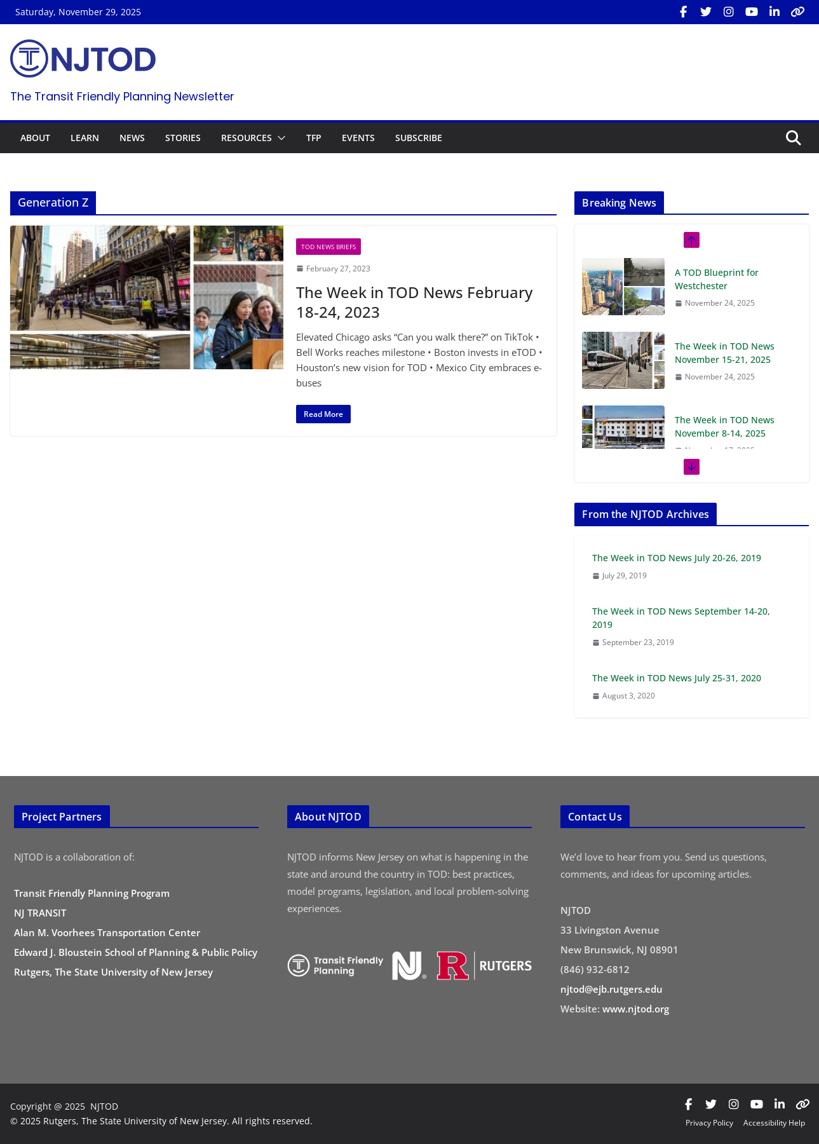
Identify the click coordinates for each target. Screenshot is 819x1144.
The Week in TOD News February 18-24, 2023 (414, 302)
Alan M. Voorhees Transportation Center (107, 932)
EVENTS (358, 138)
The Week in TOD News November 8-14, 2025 (725, 426)
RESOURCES (246, 138)
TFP (314, 138)
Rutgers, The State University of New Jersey (113, 971)
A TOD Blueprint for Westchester (717, 279)
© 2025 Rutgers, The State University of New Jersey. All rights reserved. (161, 1121)
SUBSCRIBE (418, 138)
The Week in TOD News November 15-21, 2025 (725, 352)
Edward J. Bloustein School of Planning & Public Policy (135, 952)
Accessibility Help (774, 1122)
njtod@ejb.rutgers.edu (611, 989)
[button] (279, 138)
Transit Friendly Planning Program (92, 893)
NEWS (132, 138)
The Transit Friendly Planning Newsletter (122, 96)
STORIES (183, 138)
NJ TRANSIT (40, 912)
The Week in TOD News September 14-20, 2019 (681, 617)
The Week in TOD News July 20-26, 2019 (676, 558)
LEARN (85, 138)
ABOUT (35, 138)
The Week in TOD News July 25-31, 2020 (676, 678)
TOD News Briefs (328, 246)
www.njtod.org (635, 1008)
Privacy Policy (709, 1122)
